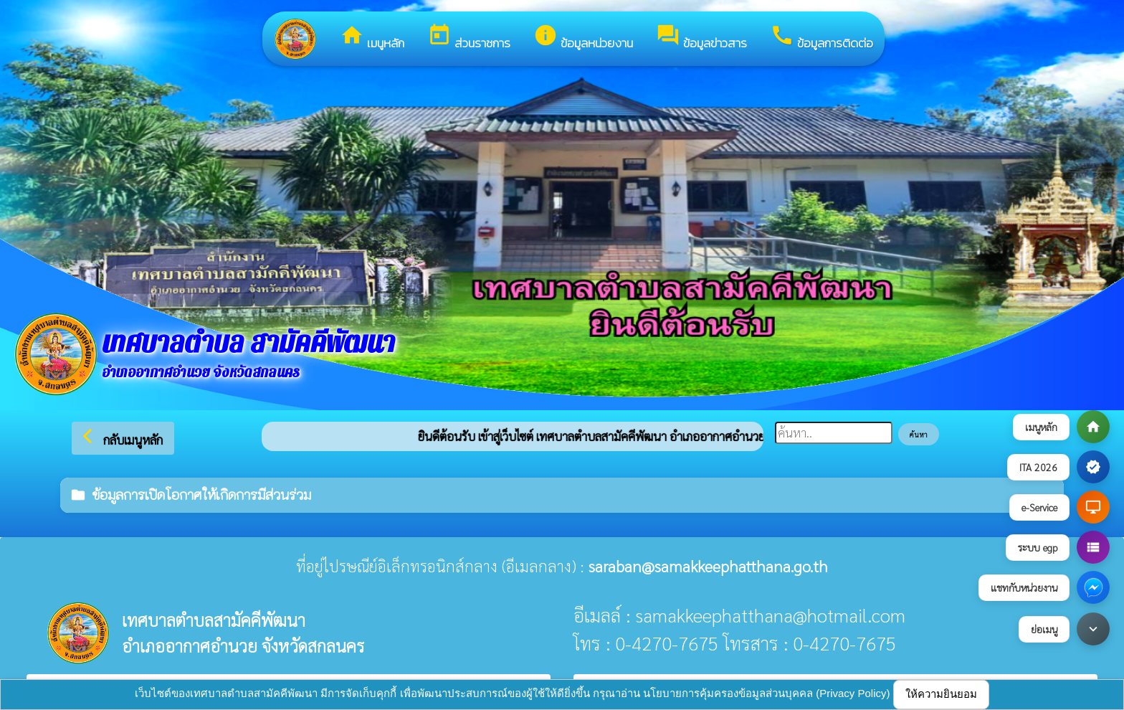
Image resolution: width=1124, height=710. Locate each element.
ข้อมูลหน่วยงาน (583, 37)
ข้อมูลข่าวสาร (701, 37)
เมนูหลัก (372, 37)
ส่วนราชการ (468, 37)
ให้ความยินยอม (941, 694)
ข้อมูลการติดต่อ (821, 37)
